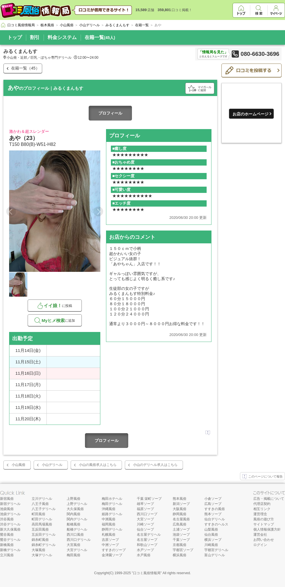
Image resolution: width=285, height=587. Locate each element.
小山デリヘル (52, 465)
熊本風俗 (179, 499)
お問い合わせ (263, 540)
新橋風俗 (7, 545)
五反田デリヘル (44, 535)
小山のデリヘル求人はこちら (155, 465)
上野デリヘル (77, 504)
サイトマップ (263, 524)
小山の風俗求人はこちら (98, 465)
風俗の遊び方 (263, 519)
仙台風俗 (211, 535)
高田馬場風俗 (42, 524)
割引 (35, 37)
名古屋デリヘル (149, 535)
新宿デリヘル (10, 504)
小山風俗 (18, 465)
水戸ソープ (145, 550)
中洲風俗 (108, 519)
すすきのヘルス (216, 524)
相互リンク (261, 509)
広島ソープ (212, 504)
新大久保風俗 (10, 529)
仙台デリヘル (214, 519)
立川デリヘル (42, 499)
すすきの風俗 (214, 509)
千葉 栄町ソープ (149, 499)
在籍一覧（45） (25, 68)
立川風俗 (7, 555)
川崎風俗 (211, 545)
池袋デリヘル (10, 514)
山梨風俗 (211, 529)
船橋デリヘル (77, 529)
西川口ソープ (147, 514)
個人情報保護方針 (267, 529)
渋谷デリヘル (10, 524)
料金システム (62, 37)
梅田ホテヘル (112, 499)
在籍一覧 (100, 37)
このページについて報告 (262, 476)
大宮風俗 (73, 545)
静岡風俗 (179, 514)
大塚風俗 (38, 550)
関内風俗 (73, 514)
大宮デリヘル (77, 550)
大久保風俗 (75, 509)
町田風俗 (38, 514)
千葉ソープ (181, 540)
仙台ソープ (145, 529)
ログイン (260, 545)
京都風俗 (179, 545)
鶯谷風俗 (7, 535)
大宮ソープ (145, 519)
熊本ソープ (212, 514)
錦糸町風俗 (40, 540)
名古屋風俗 (181, 519)
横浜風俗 (179, 555)
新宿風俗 (7, 499)
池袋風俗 (7, 509)
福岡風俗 (108, 524)
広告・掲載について (268, 499)
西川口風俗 (75, 535)
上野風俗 (73, 499)
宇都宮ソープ (183, 550)
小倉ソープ (212, 499)
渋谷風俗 (7, 519)
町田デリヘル (42, 519)
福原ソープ (145, 509)
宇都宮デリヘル (216, 550)
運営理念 (260, 514)
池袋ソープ (181, 535)
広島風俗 (179, 524)
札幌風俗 (108, 535)
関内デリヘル (77, 519)
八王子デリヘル (44, 509)
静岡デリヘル (112, 529)
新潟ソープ (181, 504)
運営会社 (260, 535)
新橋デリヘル (10, 550)
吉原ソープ (110, 540)
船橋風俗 (73, 524)
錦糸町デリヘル (44, 545)
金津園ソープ (112, 555)
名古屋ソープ (147, 540)
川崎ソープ (145, 524)
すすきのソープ (114, 550)
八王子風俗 (40, 504)
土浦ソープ (181, 529)
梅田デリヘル (112, 504)
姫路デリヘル (112, 514)
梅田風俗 (73, 555)
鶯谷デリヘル (10, 540)
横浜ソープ (212, 540)
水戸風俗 (143, 555)
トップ (14, 37)
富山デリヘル (214, 555)
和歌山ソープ (147, 545)
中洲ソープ (110, 545)
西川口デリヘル (79, 540)
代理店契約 (261, 504)
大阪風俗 (179, 509)
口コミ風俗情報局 (146, 573)
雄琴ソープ (145, 504)
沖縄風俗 (108, 509)
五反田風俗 (40, 529)
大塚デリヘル (42, 555)
